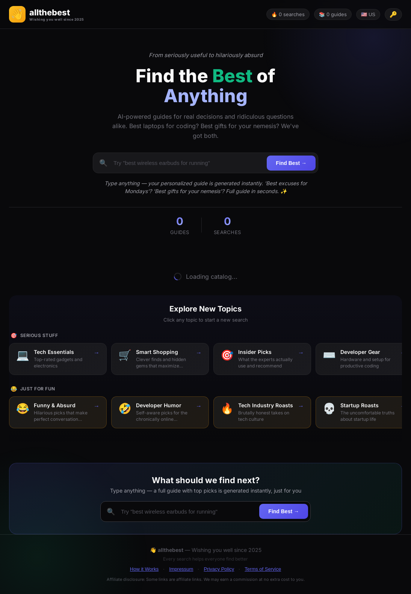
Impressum (181, 569)
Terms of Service (263, 569)
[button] (46, 14)
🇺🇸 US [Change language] (368, 14)
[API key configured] (393, 14)
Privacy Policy (219, 569)
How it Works (144, 569)
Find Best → (291, 163)
